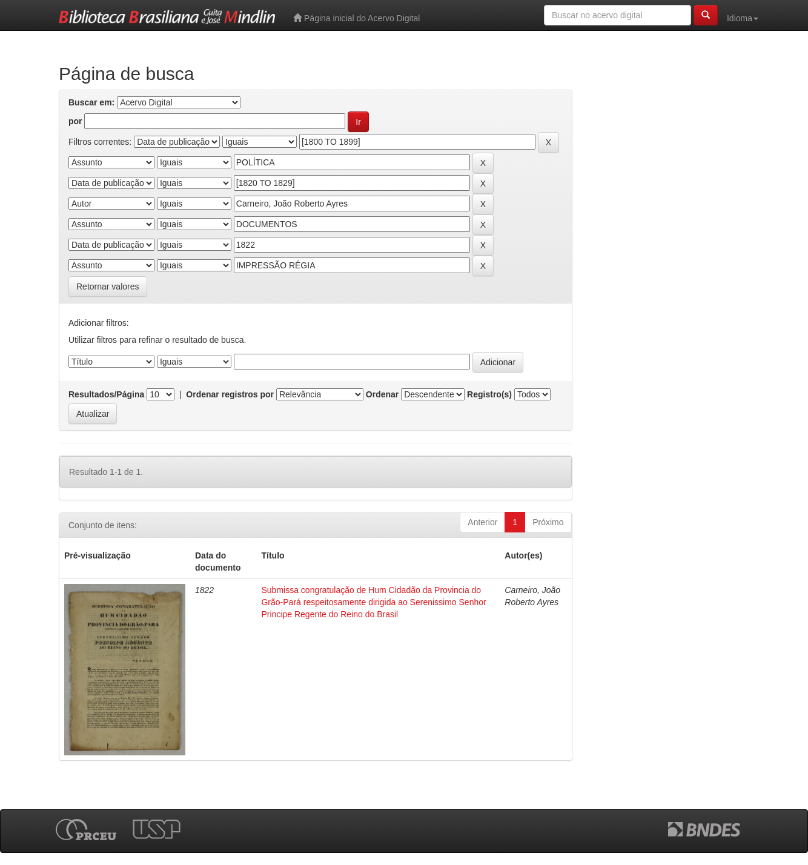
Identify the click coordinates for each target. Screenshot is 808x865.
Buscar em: (91, 102)
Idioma (742, 18)
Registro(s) (489, 394)
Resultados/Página (106, 394)
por (75, 121)
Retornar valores (107, 286)
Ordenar (382, 394)
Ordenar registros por (230, 394)
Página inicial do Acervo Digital (356, 18)
